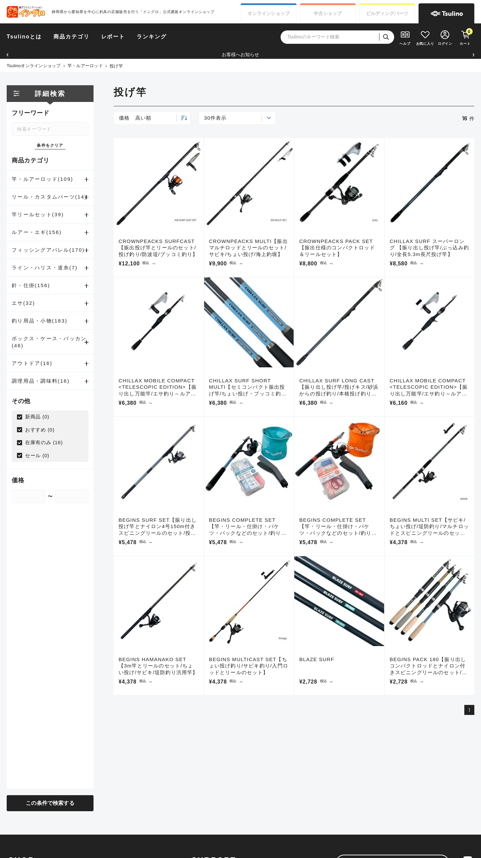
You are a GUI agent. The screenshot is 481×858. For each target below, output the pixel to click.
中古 (328, 13)
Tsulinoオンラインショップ (34, 65)
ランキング (152, 36)
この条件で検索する (50, 803)
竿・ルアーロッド (85, 65)
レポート (113, 36)
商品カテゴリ (71, 36)
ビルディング (387, 13)
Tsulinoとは (24, 36)
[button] (7, 54)
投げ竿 (116, 66)
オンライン (269, 13)
